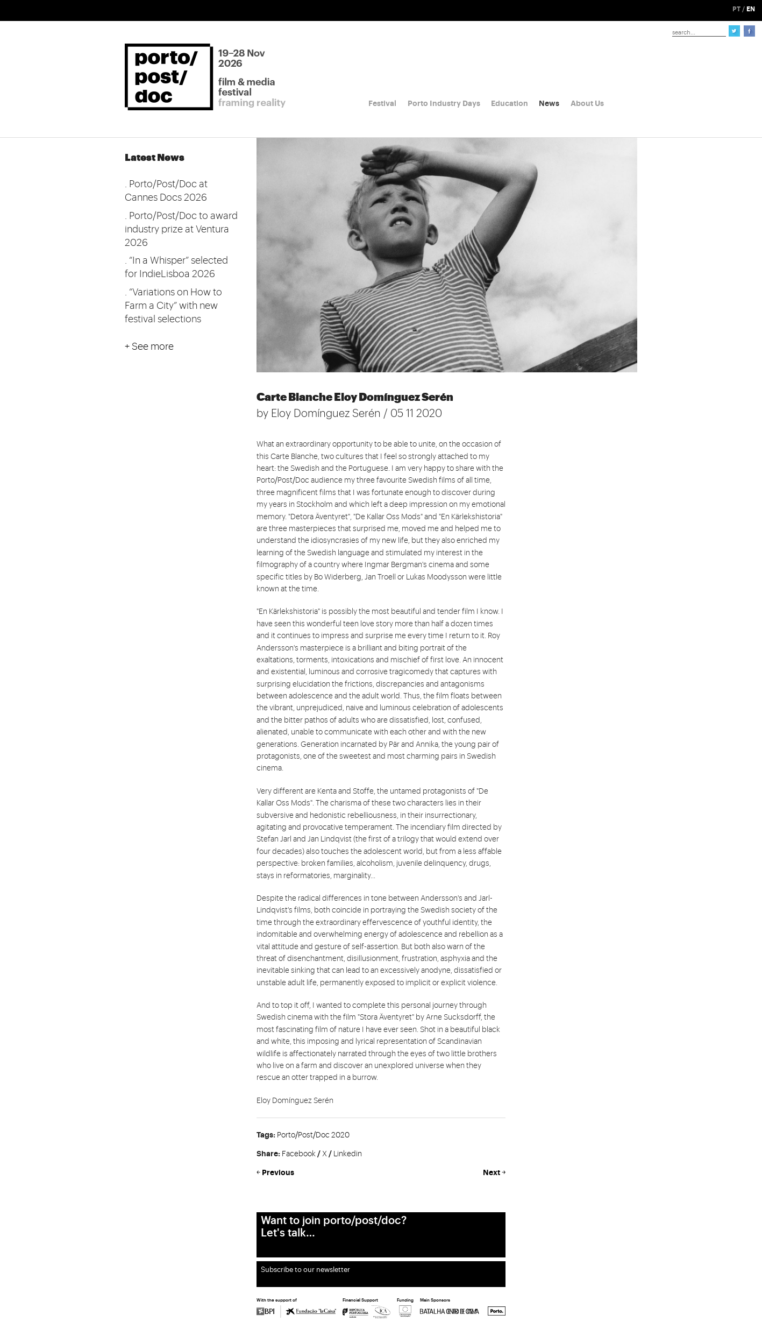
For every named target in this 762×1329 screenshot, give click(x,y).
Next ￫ (494, 1172)
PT (736, 9)
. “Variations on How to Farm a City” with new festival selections (173, 305)
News (549, 103)
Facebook (299, 1154)
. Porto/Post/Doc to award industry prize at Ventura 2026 (181, 229)
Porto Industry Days (444, 103)
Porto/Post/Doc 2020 (313, 1135)
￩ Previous (275, 1172)
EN (750, 9)
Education (509, 103)
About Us (587, 103)
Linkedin (347, 1154)
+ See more (149, 346)
